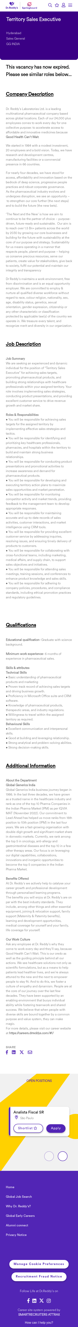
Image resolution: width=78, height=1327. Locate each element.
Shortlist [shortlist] (25, 1128)
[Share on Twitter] (23, 1053)
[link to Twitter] (41, 1301)
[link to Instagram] (49, 1301)
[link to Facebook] (28, 1301)
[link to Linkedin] (34, 1301)
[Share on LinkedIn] (15, 1053)
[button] (50, 5)
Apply (56, 1128)
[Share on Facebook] (9, 1053)
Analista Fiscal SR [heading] (28, 1112)
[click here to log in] (63, 5)
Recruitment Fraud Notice (39, 1276)
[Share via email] (32, 1053)
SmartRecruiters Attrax (39, 1314)
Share (11, 1047)
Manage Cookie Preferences (39, 1264)
